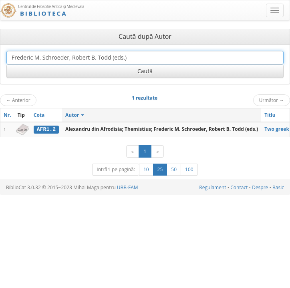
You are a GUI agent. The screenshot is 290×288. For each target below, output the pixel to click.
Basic (278, 187)
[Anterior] (132, 151)
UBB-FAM (127, 187)
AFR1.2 (46, 129)
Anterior (18, 100)
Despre (260, 187)
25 (160, 169)
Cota (39, 115)
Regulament (212, 187)
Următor (271, 100)
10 (146, 169)
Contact (239, 187)
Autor (74, 115)
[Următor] (157, 151)
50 (174, 169)
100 (189, 169)
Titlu (269, 115)
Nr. (7, 115)
